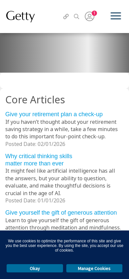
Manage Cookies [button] (94, 268)
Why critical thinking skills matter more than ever (38, 160)
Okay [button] (35, 268)
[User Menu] (89, 16)
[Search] (76, 16)
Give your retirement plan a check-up (54, 114)
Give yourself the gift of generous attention (61, 212)
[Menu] (115, 16)
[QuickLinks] (66, 16)
